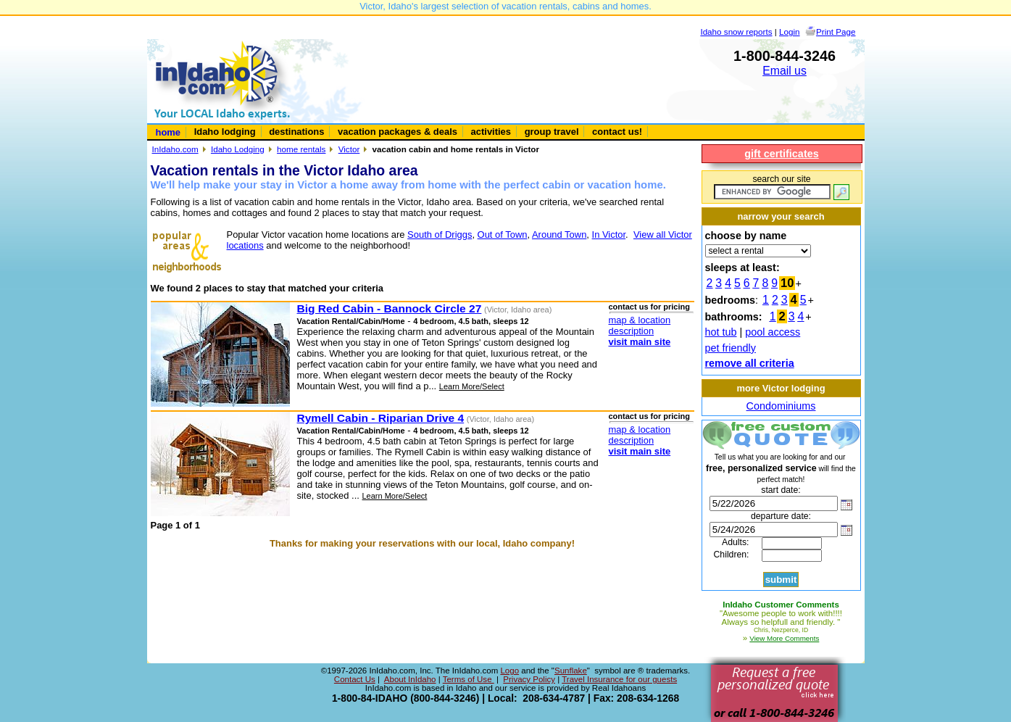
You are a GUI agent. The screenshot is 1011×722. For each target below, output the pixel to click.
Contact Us (354, 679)
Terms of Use (468, 679)
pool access (772, 332)
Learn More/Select (471, 386)
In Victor (609, 234)
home (168, 132)
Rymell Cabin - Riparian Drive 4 (381, 418)
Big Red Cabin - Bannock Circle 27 (389, 308)
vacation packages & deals (397, 131)
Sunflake (570, 670)
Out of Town (503, 234)
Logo (509, 670)
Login (789, 31)
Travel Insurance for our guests (619, 679)
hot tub (721, 332)
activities (491, 131)
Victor (349, 149)
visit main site (640, 341)
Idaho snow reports (736, 31)
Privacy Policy (529, 679)
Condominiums (781, 406)
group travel (552, 131)
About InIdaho (410, 679)
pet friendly (730, 348)
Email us (784, 71)
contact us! (617, 131)
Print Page (835, 31)
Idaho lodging (225, 131)
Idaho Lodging (238, 149)
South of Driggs (439, 234)
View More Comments (784, 638)
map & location (640, 320)
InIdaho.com (175, 149)
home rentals (301, 149)
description (631, 330)
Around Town (559, 234)
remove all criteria (749, 363)
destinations (296, 131)
